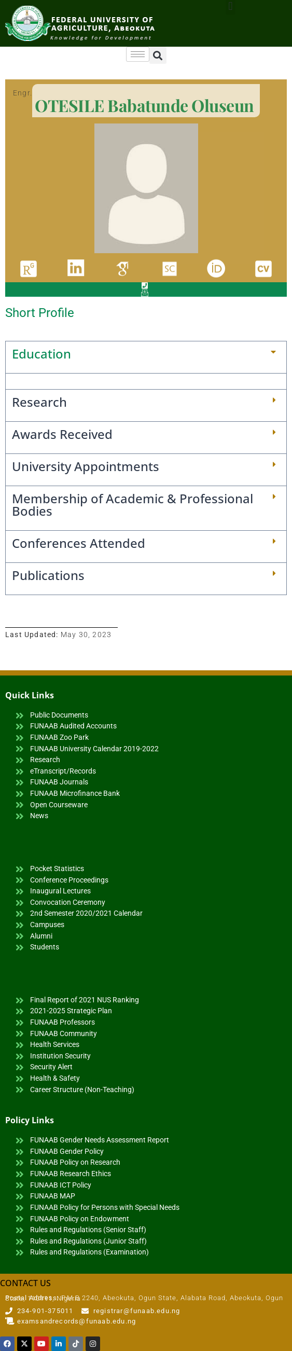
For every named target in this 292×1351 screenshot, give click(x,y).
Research (39, 401)
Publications (48, 575)
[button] (157, 55)
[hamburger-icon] (137, 54)
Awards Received (62, 434)
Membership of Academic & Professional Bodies (132, 504)
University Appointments (85, 466)
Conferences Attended (78, 543)
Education (41, 353)
